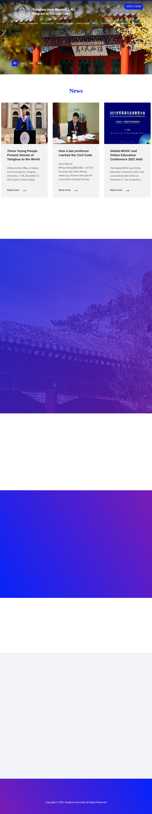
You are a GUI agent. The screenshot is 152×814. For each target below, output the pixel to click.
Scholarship (107, 23)
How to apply (83, 23)
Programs (33, 23)
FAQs (95, 23)
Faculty (21, 23)
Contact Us (138, 23)
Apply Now (133, 6)
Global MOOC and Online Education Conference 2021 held (126, 155)
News (76, 90)
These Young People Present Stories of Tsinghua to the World (23, 155)
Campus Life (47, 23)
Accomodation (123, 23)
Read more (16, 190)
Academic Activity (65, 23)
